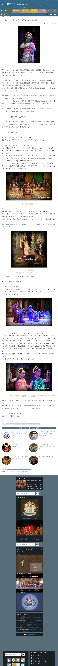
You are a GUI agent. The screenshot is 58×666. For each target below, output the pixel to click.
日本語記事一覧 (30, 634)
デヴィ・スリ (36, 658)
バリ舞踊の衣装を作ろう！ (46, 456)
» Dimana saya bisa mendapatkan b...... (32, 627)
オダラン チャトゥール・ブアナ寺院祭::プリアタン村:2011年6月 (47, 433)
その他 (25, 10)
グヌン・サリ (36, 663)
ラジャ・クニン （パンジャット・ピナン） (19, 469)
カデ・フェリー (50, 23)
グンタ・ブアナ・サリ (39, 661)
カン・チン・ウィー (31, 224)
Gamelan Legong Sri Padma (29, 518)
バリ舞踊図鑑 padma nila (14, 4)
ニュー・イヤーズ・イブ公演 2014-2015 (18, 471)
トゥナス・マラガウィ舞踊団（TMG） (31, 96)
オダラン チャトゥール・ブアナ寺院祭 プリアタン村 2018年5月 (19, 433)
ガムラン (8, 10)
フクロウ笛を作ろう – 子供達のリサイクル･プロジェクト (46, 446)
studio (18, 554)
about (42, 10)
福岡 (34, 10)
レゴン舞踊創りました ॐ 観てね (29, 539)
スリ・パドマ (52, 10)
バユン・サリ (36, 655)
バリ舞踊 (16, 10)
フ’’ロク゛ (4, 14)
